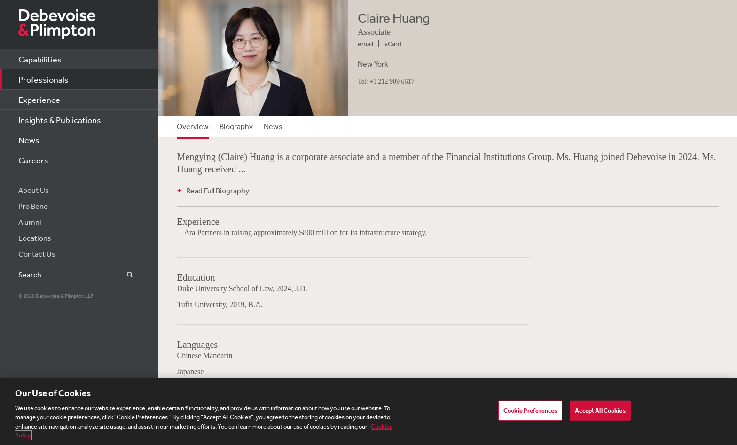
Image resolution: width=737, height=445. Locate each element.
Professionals (43, 79)
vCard (392, 43)
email (365, 43)
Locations (34, 238)
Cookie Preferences (530, 410)
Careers (33, 160)
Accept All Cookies (600, 410)
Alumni (29, 222)
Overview (193, 126)
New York (373, 64)
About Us (33, 190)
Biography (236, 126)
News (28, 140)
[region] (368, 411)
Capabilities (40, 59)
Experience (39, 99)
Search (124, 274)
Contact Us (36, 254)
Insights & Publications (59, 120)
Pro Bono (33, 206)
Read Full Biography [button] (217, 190)
